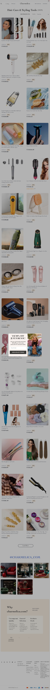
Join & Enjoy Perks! (18, 352)
